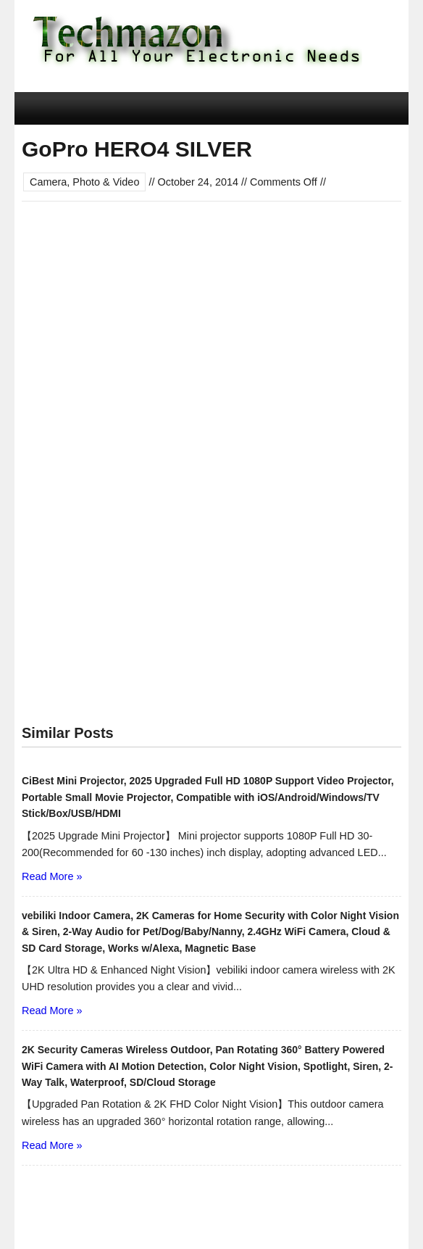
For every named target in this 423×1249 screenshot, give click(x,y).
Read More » (52, 876)
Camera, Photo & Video (84, 182)
